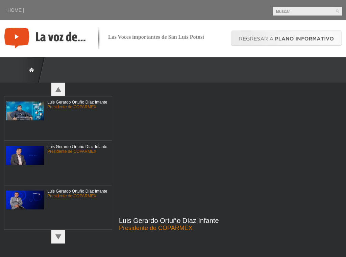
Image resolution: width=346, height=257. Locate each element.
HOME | (15, 10)
